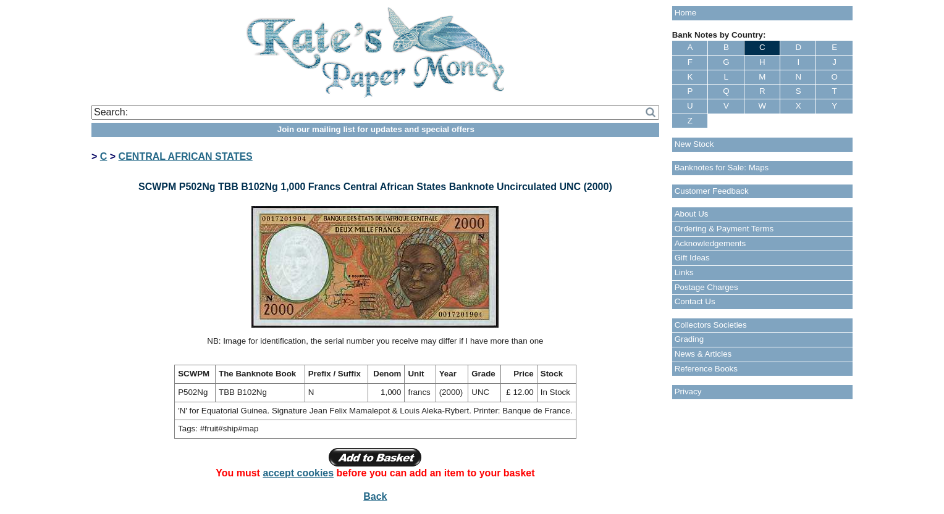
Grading (689, 339)
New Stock (694, 144)
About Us (692, 213)
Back (375, 496)
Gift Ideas (692, 257)
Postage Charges (706, 287)
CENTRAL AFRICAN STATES (186, 156)
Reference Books (706, 368)
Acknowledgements (710, 243)
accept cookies (298, 473)
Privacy (688, 391)
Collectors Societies (711, 325)
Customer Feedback (712, 191)
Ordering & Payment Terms (724, 228)
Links (684, 272)
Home (686, 12)
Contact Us (695, 301)
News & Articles (703, 354)
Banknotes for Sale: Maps (722, 167)
